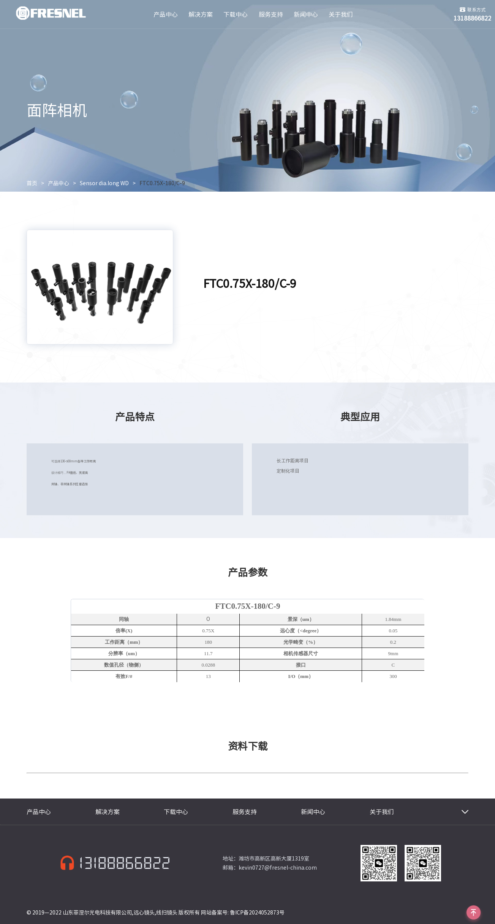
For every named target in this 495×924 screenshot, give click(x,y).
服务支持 (271, 14)
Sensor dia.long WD (104, 183)
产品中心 (165, 14)
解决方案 (200, 14)
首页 (32, 183)
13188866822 (125, 863)
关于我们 (341, 14)
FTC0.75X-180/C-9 (162, 183)
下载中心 (235, 14)
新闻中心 (306, 14)
